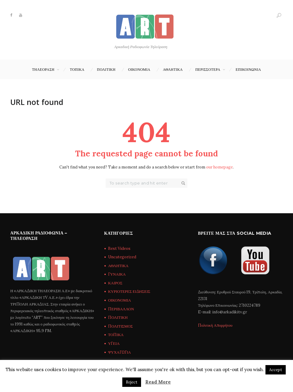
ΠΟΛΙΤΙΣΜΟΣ (120, 326)
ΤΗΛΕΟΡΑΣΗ (43, 69)
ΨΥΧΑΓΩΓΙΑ (119, 352)
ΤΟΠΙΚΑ (77, 69)
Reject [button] (131, 382)
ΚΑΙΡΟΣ (115, 283)
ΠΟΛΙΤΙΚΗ (106, 69)
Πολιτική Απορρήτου (215, 325)
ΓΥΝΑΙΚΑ (117, 274)
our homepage (219, 167)
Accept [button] (275, 369)
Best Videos (119, 248)
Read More (158, 382)
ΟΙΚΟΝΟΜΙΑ (139, 69)
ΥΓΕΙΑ (114, 343)
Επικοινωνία (248, 69)
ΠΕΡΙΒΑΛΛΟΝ (121, 309)
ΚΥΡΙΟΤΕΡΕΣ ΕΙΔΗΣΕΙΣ (129, 291)
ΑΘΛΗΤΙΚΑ (173, 69)
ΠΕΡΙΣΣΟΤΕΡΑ (207, 69)
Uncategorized (122, 257)
